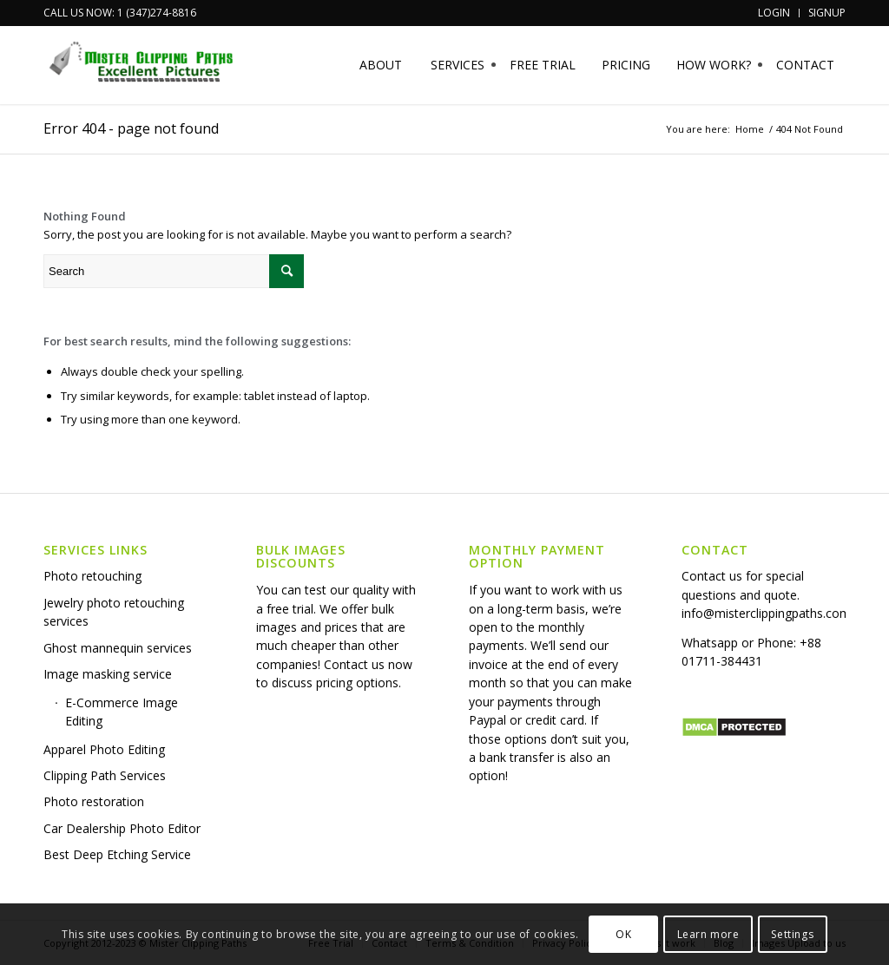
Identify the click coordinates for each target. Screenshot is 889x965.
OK (623, 934)
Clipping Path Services (104, 775)
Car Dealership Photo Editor (122, 828)
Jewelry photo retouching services (113, 611)
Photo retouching (92, 576)
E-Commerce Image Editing (121, 711)
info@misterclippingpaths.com (766, 613)
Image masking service (107, 674)
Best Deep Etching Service (117, 854)
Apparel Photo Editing (104, 749)
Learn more (708, 934)
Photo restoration (93, 801)
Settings (792, 934)
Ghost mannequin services (117, 648)
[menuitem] (774, 13)
